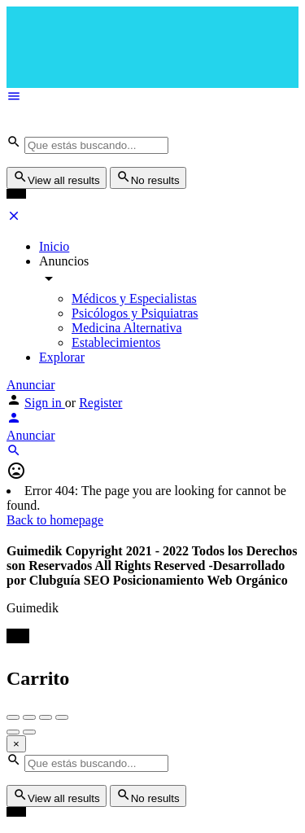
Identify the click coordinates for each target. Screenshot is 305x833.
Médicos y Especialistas (134, 298)
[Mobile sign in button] (14, 420)
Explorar (62, 357)
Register (100, 403)
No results (148, 177)
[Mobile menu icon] (152, 98)
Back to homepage (55, 520)
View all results (56, 177)
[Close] (16, 743)
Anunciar (31, 385)
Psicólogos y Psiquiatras (135, 313)
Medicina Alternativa (127, 328)
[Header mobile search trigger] (14, 453)
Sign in (44, 403)
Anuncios (64, 261)
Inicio (54, 246)
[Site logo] (105, 127)
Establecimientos (116, 342)
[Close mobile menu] (14, 219)
